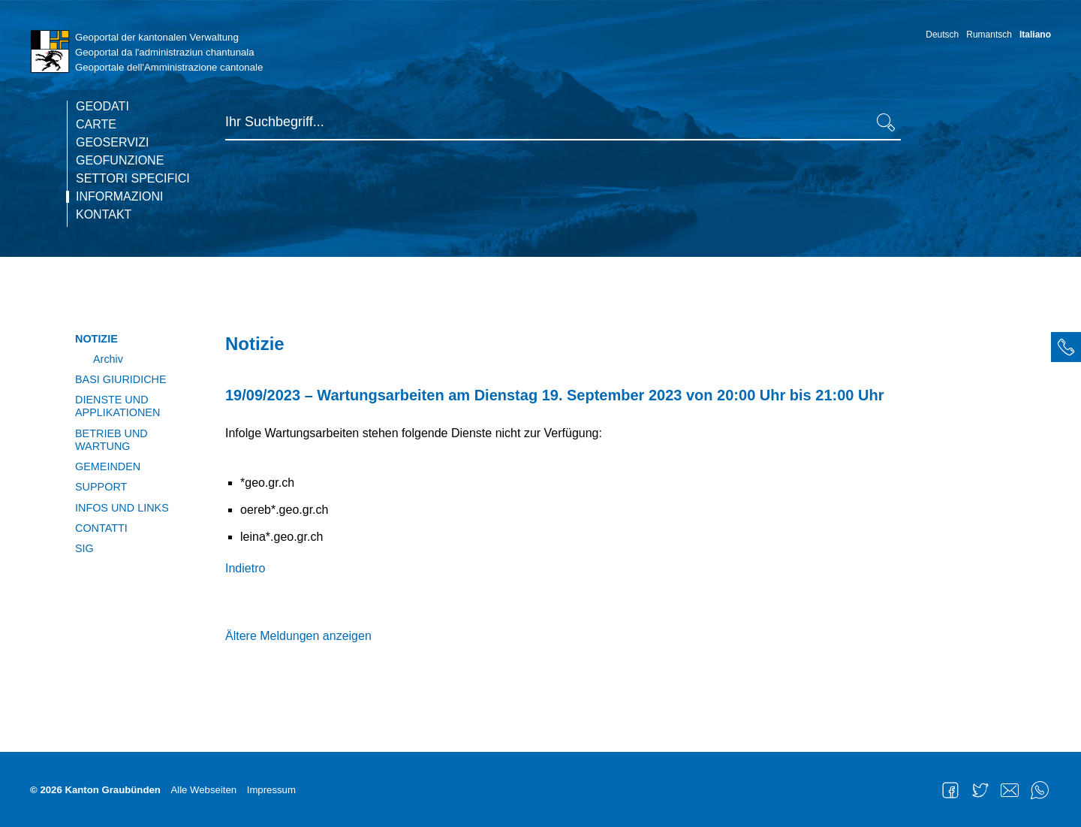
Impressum (271, 789)
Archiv (108, 359)
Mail (1009, 790)
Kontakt (103, 215)
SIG (84, 548)
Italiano (1035, 34)
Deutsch (942, 34)
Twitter (980, 790)
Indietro (245, 568)
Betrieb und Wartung (111, 439)
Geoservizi (112, 143)
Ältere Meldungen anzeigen (298, 635)
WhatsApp (1039, 790)
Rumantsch (989, 34)
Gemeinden (107, 466)
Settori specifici (133, 179)
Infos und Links (122, 508)
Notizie (96, 339)
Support (101, 487)
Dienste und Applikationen (117, 406)
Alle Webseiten (203, 789)
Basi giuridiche (121, 379)
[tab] (1066, 347)
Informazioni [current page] (119, 197)
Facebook (950, 790)
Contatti (101, 528)
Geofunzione (120, 161)
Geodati (102, 107)
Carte (96, 125)
